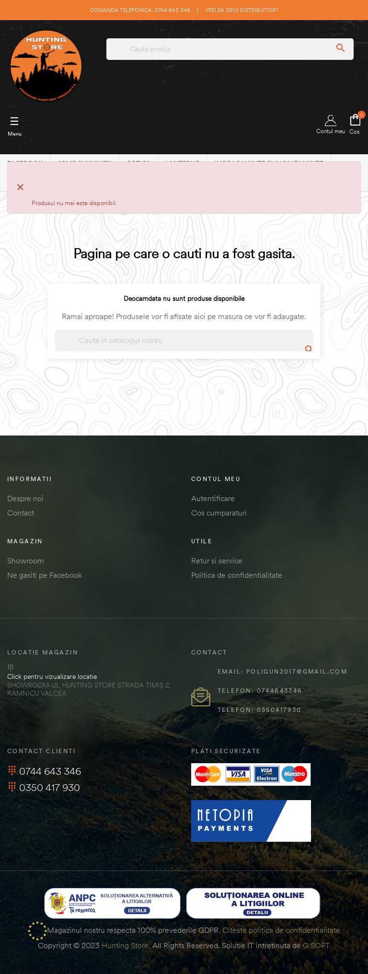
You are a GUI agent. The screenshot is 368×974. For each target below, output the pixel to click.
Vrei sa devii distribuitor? (241, 10)
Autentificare (213, 498)
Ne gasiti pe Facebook (44, 575)
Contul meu (330, 125)
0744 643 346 (44, 771)
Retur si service (216, 560)
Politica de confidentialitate (236, 575)
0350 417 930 (43, 787)
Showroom (25, 560)
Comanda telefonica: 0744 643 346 (140, 10)
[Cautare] (184, 340)
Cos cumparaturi (219, 512)
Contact (20, 512)
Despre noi (25, 498)
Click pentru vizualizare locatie (52, 676)
